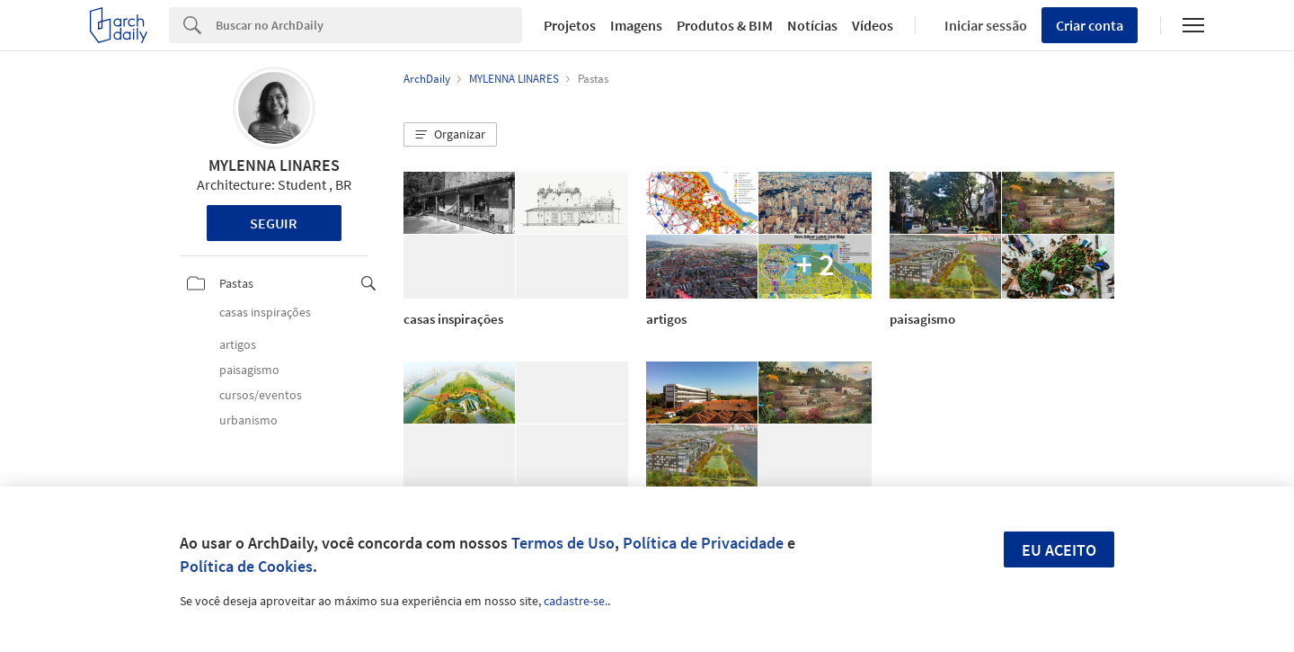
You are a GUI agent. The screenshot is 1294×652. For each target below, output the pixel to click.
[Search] (369, 25)
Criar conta (1089, 25)
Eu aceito (1059, 550)
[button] (450, 134)
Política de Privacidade (703, 542)
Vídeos (872, 25)
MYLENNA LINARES (274, 165)
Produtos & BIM (725, 25)
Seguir (273, 223)
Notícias (812, 25)
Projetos (570, 25)
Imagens (636, 25)
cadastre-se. (575, 601)
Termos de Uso (563, 542)
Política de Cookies (246, 566)
